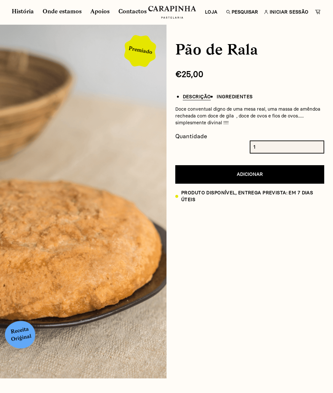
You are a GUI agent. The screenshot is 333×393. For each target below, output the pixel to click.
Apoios (100, 12)
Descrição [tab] (197, 97)
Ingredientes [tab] (234, 97)
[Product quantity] (259, 147)
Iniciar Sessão (284, 12)
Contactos (132, 12)
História (23, 12)
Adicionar (250, 174)
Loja (211, 12)
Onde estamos (62, 12)
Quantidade (191, 136)
